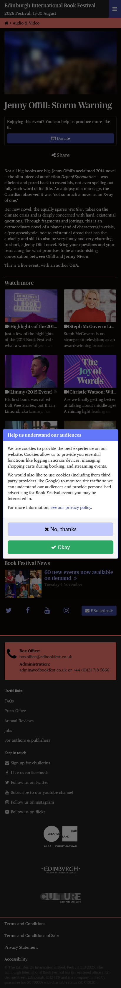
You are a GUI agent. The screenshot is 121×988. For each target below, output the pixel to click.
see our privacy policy (71, 507)
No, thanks (61, 529)
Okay (60, 547)
